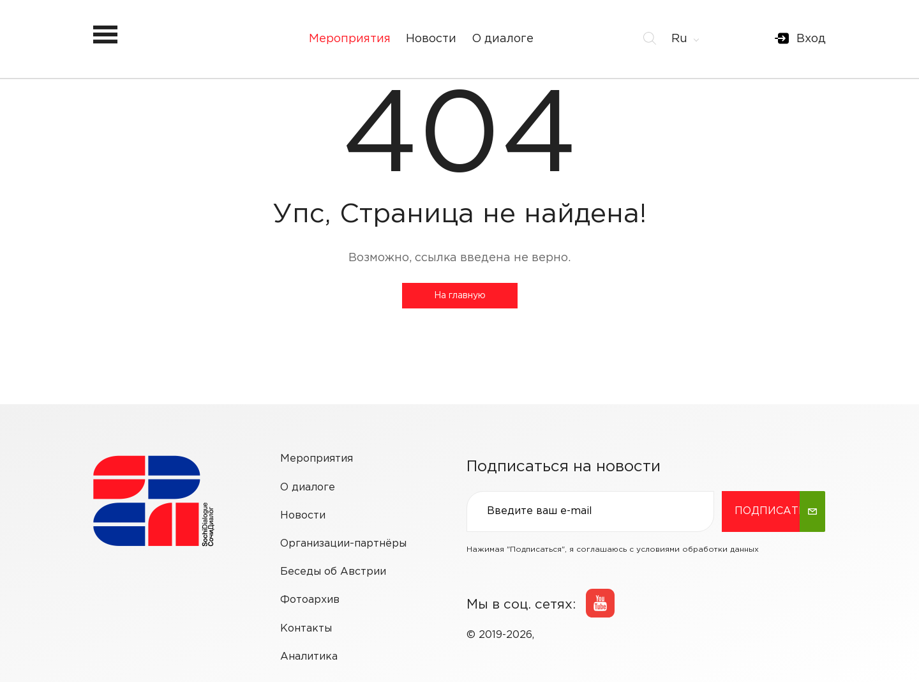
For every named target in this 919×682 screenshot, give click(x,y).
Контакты (306, 628)
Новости (431, 39)
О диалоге (503, 39)
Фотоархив (310, 600)
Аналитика (309, 657)
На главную (460, 295)
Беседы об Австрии (333, 572)
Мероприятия (350, 39)
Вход (811, 39)
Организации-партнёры (343, 544)
